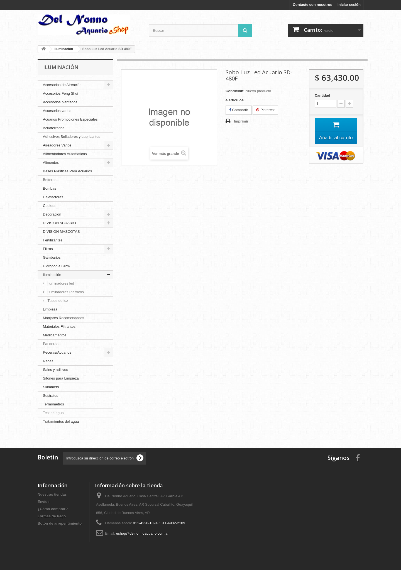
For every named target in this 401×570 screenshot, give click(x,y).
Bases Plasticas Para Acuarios (67, 171)
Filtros (48, 249)
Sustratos (50, 395)
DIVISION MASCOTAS (61, 231)
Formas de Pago (52, 516)
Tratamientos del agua (61, 421)
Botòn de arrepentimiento (60, 523)
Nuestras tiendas (52, 494)
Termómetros (53, 404)
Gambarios (52, 257)
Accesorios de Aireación (62, 85)
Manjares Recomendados (63, 318)
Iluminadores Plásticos (65, 292)
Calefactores (53, 197)
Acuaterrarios (53, 128)
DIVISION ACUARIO (59, 223)
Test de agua (53, 413)
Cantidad (322, 95)
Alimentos (51, 162)
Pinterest (265, 110)
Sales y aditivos (55, 370)
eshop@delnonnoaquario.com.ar (142, 533)
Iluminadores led (60, 283)
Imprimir (241, 121)
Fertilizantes (52, 240)
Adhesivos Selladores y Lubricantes (71, 136)
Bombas (49, 188)
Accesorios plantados (60, 102)
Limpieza (50, 309)
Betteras (49, 180)
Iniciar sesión (349, 5)
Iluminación (52, 275)
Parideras (50, 344)
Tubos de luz (57, 301)
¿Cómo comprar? (53, 509)
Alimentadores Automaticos (65, 154)
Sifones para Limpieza (61, 378)
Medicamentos (55, 335)
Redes (48, 361)
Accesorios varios (57, 111)
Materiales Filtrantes (59, 326)
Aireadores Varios (57, 145)
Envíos (44, 502)
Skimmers (51, 387)
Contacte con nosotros (312, 5)
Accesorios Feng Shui (60, 93)
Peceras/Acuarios (57, 352)
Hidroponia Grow (56, 266)
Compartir (238, 110)
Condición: (235, 91)
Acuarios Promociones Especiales (70, 119)
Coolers (49, 206)
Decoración (52, 214)
